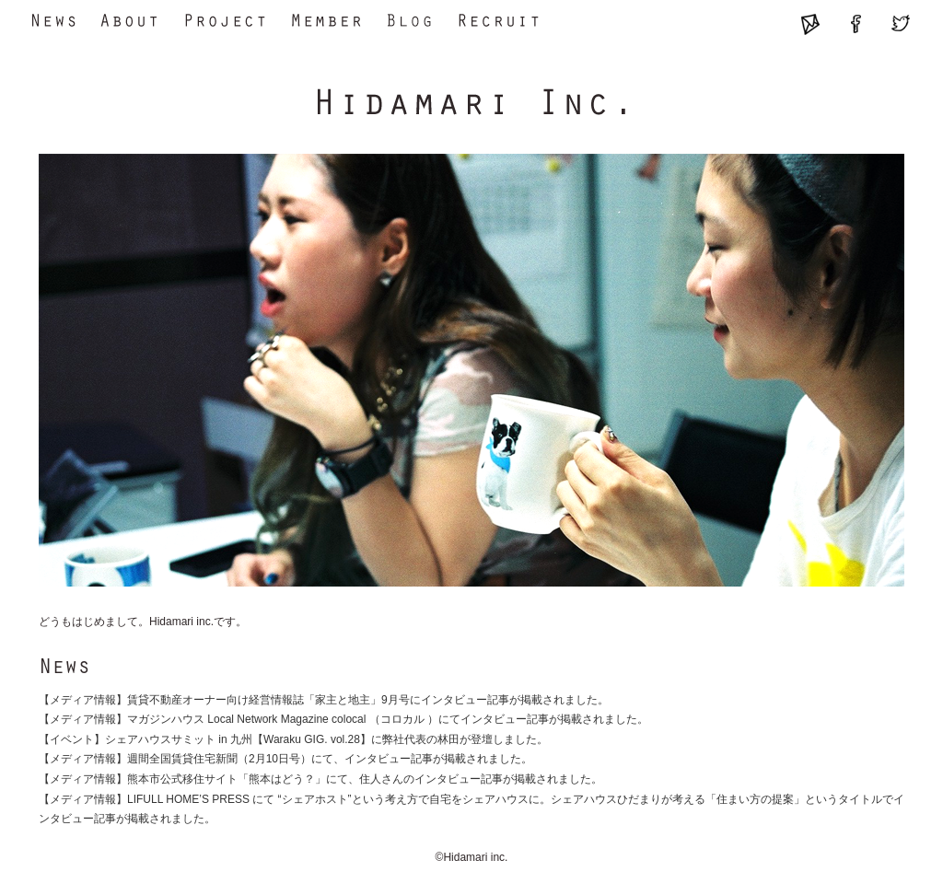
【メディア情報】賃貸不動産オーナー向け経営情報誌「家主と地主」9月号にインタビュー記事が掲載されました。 (324, 699)
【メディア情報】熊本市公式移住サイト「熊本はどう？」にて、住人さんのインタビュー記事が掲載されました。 (320, 779)
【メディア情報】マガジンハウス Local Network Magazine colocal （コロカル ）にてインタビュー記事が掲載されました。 (343, 719)
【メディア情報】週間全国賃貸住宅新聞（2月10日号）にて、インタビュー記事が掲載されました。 (285, 758)
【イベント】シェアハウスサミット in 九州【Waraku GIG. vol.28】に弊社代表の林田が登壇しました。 (293, 739)
